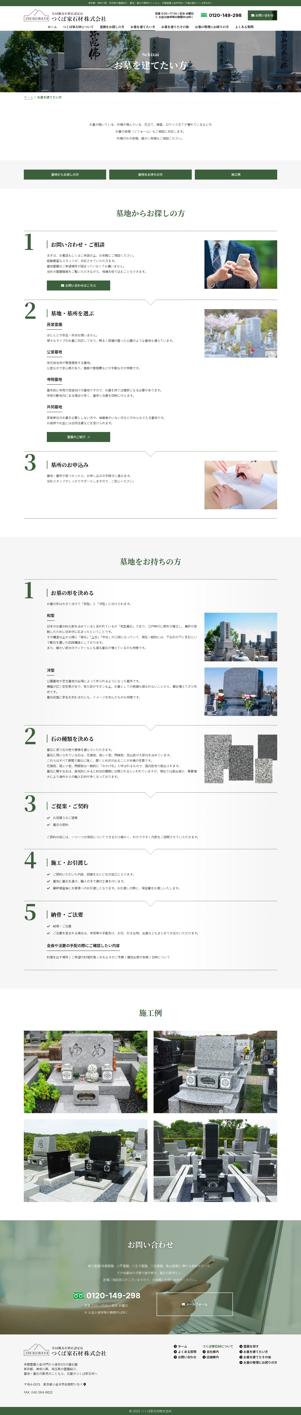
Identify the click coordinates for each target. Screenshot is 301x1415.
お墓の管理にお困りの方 (212, 27)
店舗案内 (213, 1357)
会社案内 (213, 1351)
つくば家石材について (78, 27)
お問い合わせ (187, 1357)
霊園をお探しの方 (112, 27)
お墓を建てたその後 (175, 27)
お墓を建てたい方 (143, 27)
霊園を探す (251, 1346)
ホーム (52, 27)
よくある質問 (244, 27)
